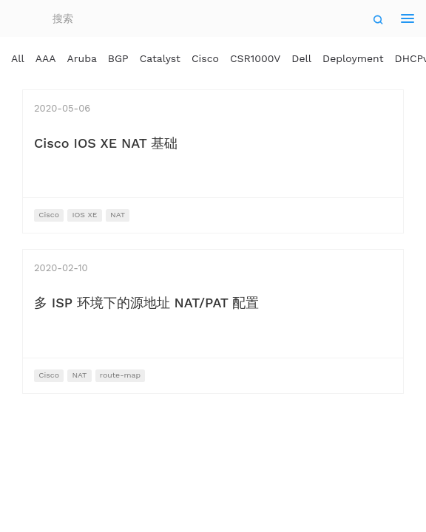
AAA (46, 58)
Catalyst (160, 58)
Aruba (82, 58)
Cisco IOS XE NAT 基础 (106, 143)
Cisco (205, 58)
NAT (117, 214)
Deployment (353, 58)
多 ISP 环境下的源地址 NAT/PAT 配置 (146, 302)
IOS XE (84, 214)
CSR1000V (255, 58)
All (17, 58)
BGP (118, 58)
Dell (301, 58)
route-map (120, 375)
